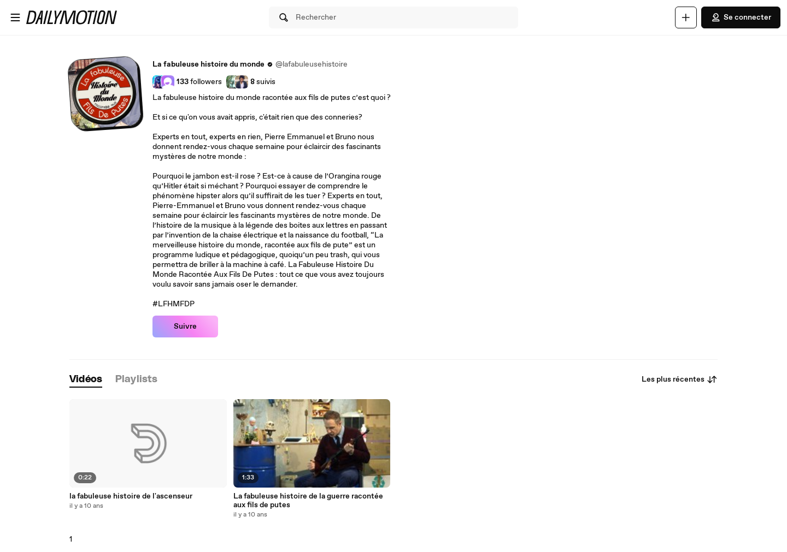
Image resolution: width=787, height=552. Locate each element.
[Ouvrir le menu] (15, 17)
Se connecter (740, 17)
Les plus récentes (680, 379)
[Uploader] (686, 17)
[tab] (85, 380)
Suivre (185, 326)
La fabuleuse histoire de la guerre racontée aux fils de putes (308, 500)
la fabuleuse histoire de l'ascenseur (130, 496)
